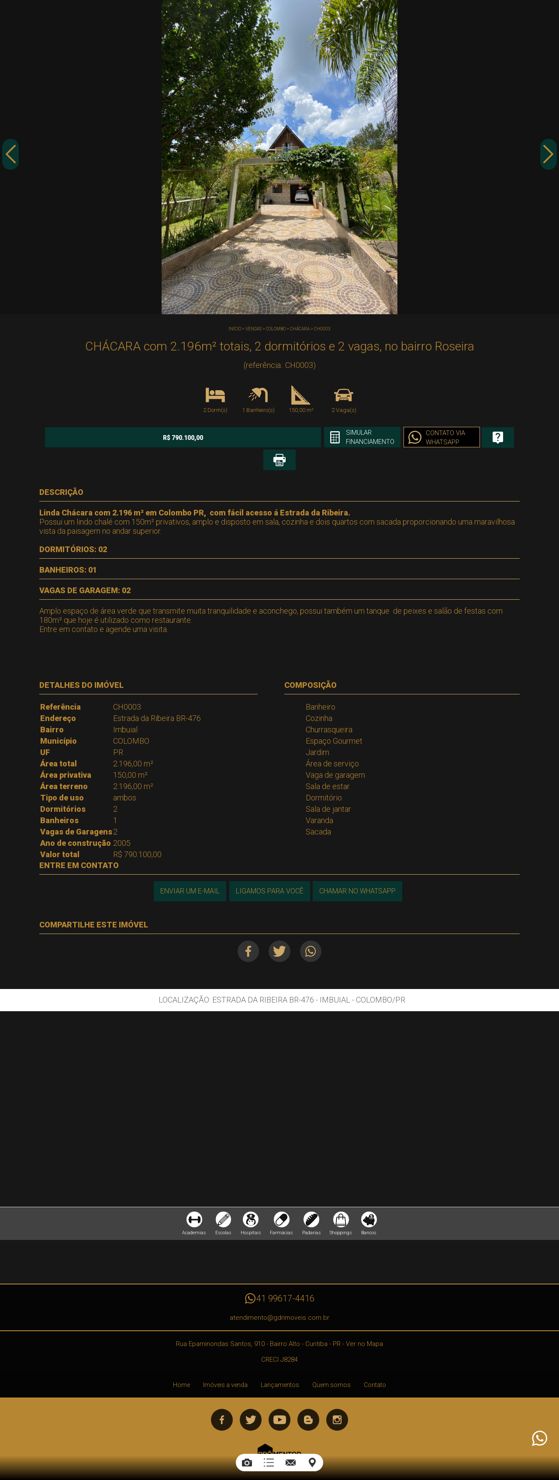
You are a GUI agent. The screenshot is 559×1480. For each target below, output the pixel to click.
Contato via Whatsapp (377, 438)
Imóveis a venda (225, 1367)
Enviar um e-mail (187, 869)
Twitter (280, 929)
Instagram (337, 1402)
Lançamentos (280, 1367)
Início (234, 328)
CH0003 (322, 328)
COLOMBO (276, 328)
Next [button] (548, 158)
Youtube (279, 1402)
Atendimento (539, 1438)
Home (181, 1367)
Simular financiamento (296, 437)
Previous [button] (11, 158)
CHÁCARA (300, 328)
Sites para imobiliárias (279, 1453)
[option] (279, 157)
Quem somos (331, 1367)
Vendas (253, 328)
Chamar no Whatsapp (358, 869)
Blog (308, 1402)
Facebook (245, 929)
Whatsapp (314, 929)
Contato (375, 1367)
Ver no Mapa (364, 1326)
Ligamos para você (269, 869)
